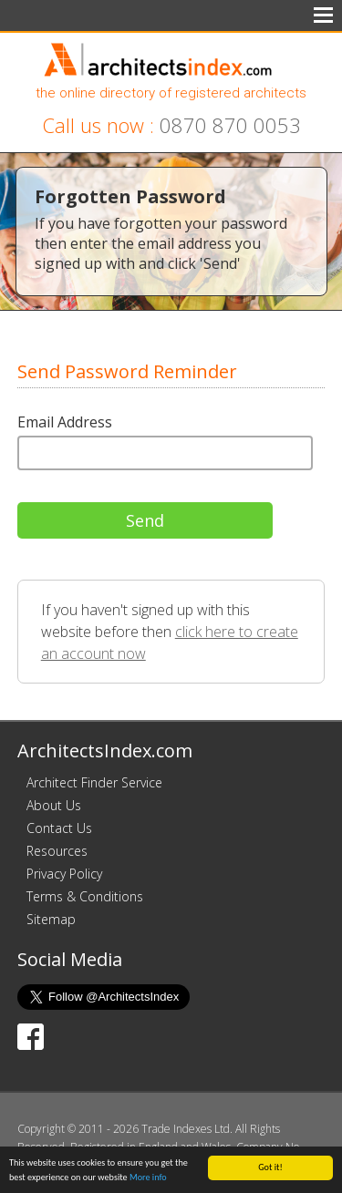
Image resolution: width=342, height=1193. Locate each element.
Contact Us (59, 828)
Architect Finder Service (94, 782)
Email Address (64, 422)
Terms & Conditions (84, 896)
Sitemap (51, 919)
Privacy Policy (64, 873)
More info (148, 1178)
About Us (53, 805)
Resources (57, 850)
